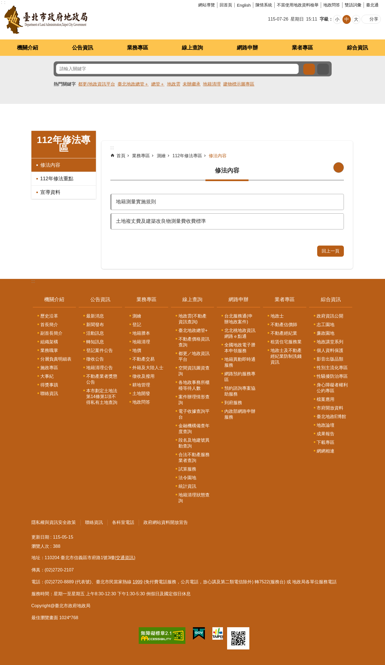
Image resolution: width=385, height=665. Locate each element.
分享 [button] (373, 19)
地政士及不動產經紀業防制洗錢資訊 (286, 356)
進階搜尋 (323, 69)
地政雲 (173, 84)
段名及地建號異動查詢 (194, 443)
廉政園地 (325, 333)
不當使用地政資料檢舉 (298, 4)
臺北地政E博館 (331, 416)
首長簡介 (49, 324)
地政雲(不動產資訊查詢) (192, 319)
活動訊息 (95, 333)
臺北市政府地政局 (45, 20)
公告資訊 (82, 48)
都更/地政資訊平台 (96, 84)
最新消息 (95, 316)
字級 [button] (324, 19)
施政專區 (49, 367)
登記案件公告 (99, 350)
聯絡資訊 (49, 393)
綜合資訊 (357, 48)
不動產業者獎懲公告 (101, 379)
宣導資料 (50, 192)
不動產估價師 (283, 324)
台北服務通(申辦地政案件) (238, 319)
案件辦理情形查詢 (194, 399)
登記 (136, 324)
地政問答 (331, 4)
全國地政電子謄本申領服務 (239, 347)
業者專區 (302, 48)
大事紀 (47, 376)
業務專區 (137, 48)
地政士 (277, 316)
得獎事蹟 (49, 384)
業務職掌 (49, 350)
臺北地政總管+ (193, 330)
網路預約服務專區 (239, 376)
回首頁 (226, 4)
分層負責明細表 (55, 359)
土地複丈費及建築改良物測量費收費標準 (161, 221)
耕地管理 (141, 384)
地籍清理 (212, 84)
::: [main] (112, 147)
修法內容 (50, 165)
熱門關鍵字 (65, 84)
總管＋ (158, 84)
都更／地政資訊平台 (194, 356)
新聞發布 (95, 324)
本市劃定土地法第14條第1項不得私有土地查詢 (101, 396)
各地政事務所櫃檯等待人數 (194, 385)
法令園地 (187, 477)
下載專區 (325, 442)
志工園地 (325, 324)
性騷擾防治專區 (332, 376)
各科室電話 (123, 522)
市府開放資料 (330, 408)
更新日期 (40, 537)
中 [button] (346, 19)
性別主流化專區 (332, 367)
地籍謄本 (141, 333)
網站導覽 (206, 4)
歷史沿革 (49, 316)
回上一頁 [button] (330, 251)
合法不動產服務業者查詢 (194, 457)
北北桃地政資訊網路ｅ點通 (239, 333)
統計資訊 (187, 486)
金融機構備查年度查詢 (194, 428)
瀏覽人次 (40, 546)
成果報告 (325, 433)
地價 (136, 350)
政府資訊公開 (330, 316)
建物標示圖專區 (238, 84)
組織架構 (49, 341)
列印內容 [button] (338, 167)
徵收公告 (95, 359)
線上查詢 (192, 48)
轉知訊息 (95, 341)
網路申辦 (247, 48)
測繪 (161, 155)
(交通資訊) (125, 557)
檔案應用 (325, 399)
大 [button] (356, 19)
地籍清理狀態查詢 (194, 497)
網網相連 (325, 451)
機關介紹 (27, 48)
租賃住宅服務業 (286, 341)
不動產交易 (143, 359)
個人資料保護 (330, 350)
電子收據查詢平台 (194, 414)
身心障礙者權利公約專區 (332, 387)
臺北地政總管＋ (133, 84)
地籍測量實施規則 (136, 201)
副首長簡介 (51, 333)
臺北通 (372, 4)
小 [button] (337, 19)
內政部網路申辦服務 (239, 414)
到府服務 (233, 402)
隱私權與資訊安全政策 (53, 522)
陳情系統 (263, 4)
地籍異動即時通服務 (239, 362)
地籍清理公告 (99, 367)
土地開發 (141, 393)
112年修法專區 (63, 144)
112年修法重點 (56, 178)
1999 (138, 581)
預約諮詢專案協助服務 (239, 391)
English (244, 5)
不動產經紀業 (283, 333)
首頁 (120, 155)
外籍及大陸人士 (147, 367)
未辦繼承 (191, 84)
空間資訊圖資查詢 (194, 371)
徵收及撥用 (143, 376)
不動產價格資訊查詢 (194, 342)
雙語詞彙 (353, 4)
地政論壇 (325, 425)
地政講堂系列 (330, 341)
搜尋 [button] (309, 69)
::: (33, 281)
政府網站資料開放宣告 (165, 522)
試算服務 (187, 469)
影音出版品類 (330, 359)
